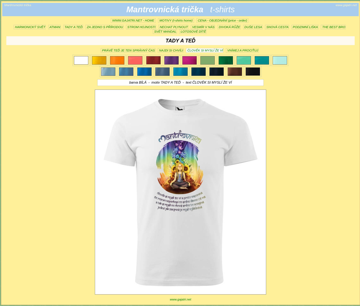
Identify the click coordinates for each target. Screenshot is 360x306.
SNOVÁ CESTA (277, 27)
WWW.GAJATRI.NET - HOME (133, 20)
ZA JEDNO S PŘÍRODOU (104, 27)
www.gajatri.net (180, 299)
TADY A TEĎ (73, 27)
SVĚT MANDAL (164, 31)
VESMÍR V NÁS (203, 27)
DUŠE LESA (253, 27)
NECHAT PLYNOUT (173, 27)
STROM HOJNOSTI (141, 27)
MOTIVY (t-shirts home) (176, 20)
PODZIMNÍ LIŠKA (305, 27)
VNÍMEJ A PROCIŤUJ (242, 50)
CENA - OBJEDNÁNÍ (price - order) (222, 20)
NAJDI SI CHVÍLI (170, 50)
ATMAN (54, 27)
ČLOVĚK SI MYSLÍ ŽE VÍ (204, 50)
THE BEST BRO (333, 27)
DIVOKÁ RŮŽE (229, 27)
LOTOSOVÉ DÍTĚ (193, 31)
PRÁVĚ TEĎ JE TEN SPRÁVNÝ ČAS (128, 50)
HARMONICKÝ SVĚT (29, 27)
